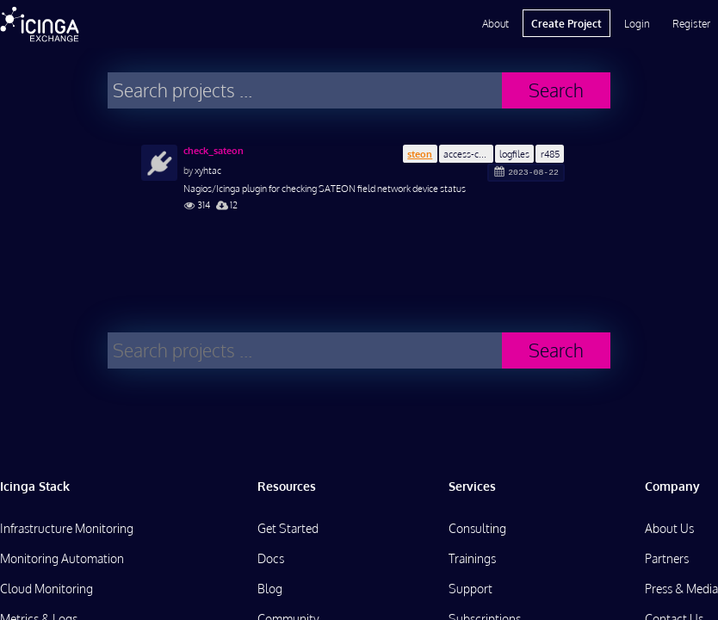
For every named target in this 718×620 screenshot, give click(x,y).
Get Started (288, 528)
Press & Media (681, 588)
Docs (270, 558)
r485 (550, 153)
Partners (667, 558)
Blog (269, 588)
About (495, 23)
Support (470, 588)
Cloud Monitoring (46, 588)
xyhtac (208, 170)
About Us (669, 528)
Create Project (566, 23)
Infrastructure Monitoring (66, 528)
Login (637, 23)
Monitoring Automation (62, 558)
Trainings (472, 558)
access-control (468, 153)
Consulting (477, 528)
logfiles (514, 153)
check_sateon (213, 151)
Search (556, 90)
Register (691, 23)
